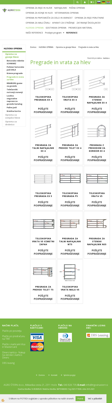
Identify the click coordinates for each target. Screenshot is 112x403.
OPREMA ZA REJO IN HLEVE (39, 7)
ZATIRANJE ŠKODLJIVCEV (88, 22)
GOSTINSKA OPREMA (56, 27)
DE (103, 2)
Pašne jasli (12, 107)
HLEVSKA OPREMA (35, 27)
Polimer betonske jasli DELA (15, 68)
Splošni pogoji (69, 375)
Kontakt (54, 375)
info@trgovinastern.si (97, 384)
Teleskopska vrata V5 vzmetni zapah (43, 241)
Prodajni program (53, 32)
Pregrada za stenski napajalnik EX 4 (97, 99)
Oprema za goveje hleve (12, 55)
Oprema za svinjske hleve (12, 116)
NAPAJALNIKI (60, 7)
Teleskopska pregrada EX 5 (43, 194)
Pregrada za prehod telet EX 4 (70, 146)
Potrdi (80, 398)
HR (108, 2)
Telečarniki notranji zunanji (15, 91)
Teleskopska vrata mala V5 (70, 288)
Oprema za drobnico (11, 123)
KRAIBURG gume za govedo (14, 84)
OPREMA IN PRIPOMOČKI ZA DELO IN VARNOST (49, 17)
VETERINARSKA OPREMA (67, 12)
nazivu (106, 58)
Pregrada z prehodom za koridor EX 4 (97, 148)
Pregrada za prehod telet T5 (43, 288)
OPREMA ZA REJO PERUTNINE (89, 17)
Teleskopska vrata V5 (97, 194)
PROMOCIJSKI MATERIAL (80, 27)
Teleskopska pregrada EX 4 (43, 98)
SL (98, 2)
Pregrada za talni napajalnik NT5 (70, 241)
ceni (99, 58)
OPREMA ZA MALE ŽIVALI (38, 22)
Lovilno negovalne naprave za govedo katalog (14, 99)
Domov (33, 47)
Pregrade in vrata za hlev (15, 78)
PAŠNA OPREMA (77, 7)
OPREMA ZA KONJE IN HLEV (39, 12)
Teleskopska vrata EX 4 (70, 98)
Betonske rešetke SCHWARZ (15, 62)
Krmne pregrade (15, 73)
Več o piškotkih (95, 398)
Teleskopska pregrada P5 (70, 194)
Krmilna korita (14, 111)
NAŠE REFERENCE (34, 32)
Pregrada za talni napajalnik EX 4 (43, 148)
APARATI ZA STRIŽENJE (63, 22)
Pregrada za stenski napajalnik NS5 (96, 241)
